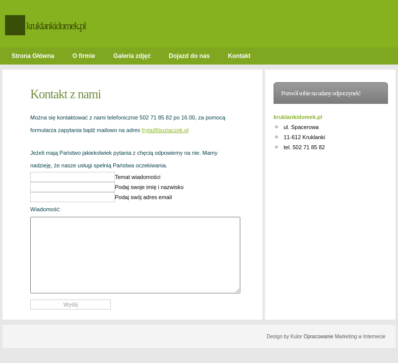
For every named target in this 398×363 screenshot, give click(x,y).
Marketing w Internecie (360, 336)
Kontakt (239, 55)
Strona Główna (33, 55)
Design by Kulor (284, 336)
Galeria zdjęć (132, 55)
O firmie (84, 55)
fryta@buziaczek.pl (165, 130)
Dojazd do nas (189, 55)
